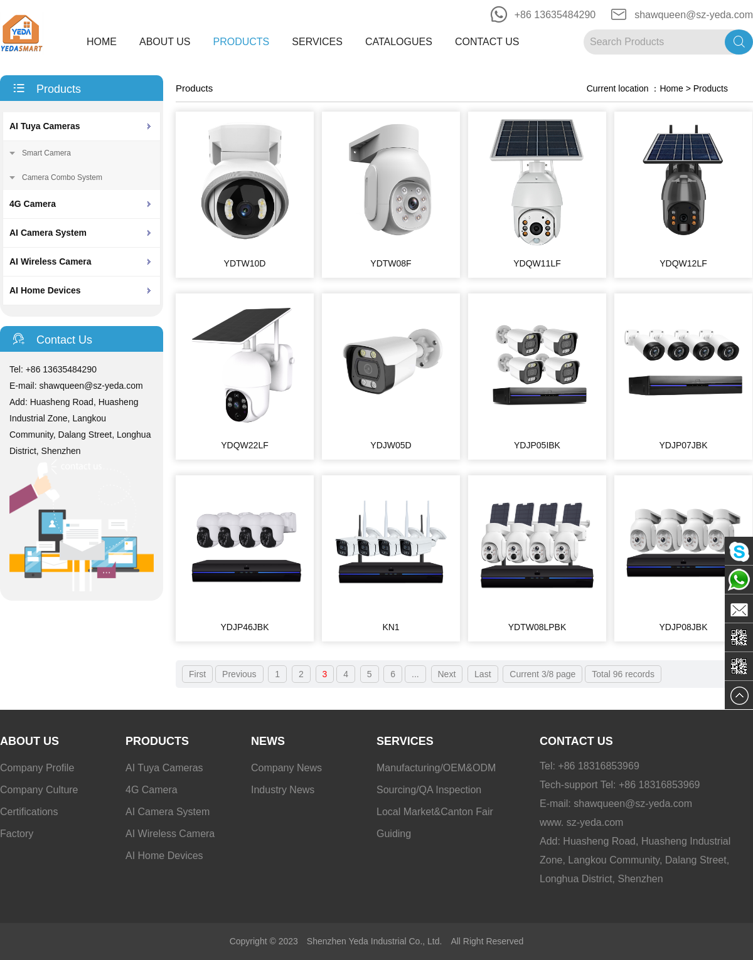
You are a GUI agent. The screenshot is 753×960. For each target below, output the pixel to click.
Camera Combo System (62, 177)
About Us (165, 41)
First (197, 674)
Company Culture (39, 789)
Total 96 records (623, 674)
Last (482, 674)
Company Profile (37, 767)
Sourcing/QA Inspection (428, 789)
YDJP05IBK (537, 445)
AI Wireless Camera (50, 261)
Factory (16, 833)
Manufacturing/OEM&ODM (436, 767)
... (415, 674)
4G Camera (32, 204)
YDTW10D (245, 263)
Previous (239, 674)
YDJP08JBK (683, 627)
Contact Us (487, 41)
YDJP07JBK (683, 445)
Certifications (29, 811)
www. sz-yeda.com (581, 822)
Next (447, 674)
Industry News (282, 789)
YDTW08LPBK (537, 627)
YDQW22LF (244, 445)
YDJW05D (390, 445)
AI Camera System (48, 233)
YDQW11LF (536, 263)
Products (241, 41)
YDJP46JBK (244, 627)
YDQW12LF (683, 263)
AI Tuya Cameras (44, 126)
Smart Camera (46, 153)
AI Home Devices (45, 290)
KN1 (390, 627)
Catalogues (398, 41)
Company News (286, 767)
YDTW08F (390, 263)
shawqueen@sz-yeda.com (693, 14)
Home (102, 41)
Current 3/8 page (542, 674)
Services (317, 41)
